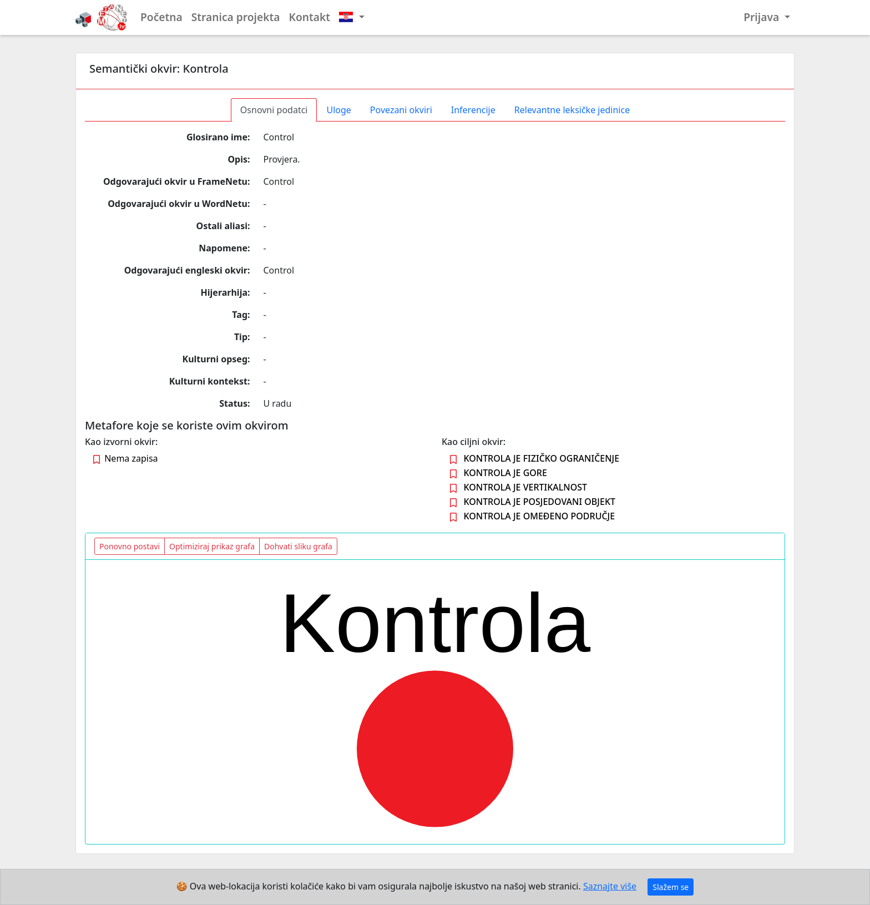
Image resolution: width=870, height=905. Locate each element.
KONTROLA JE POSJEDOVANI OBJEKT (539, 502)
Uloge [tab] (338, 110)
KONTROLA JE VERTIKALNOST (525, 487)
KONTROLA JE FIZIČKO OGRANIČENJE (541, 458)
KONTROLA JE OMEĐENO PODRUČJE (539, 516)
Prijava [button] (762, 16)
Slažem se (670, 887)
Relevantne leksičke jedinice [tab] (572, 110)
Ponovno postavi (129, 546)
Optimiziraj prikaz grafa (212, 546)
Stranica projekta (235, 16)
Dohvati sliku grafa (298, 546)
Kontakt (310, 16)
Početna (161, 16)
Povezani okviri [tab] (401, 110)
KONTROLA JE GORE (505, 473)
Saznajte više (609, 886)
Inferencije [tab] (473, 110)
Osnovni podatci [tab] (274, 110)
